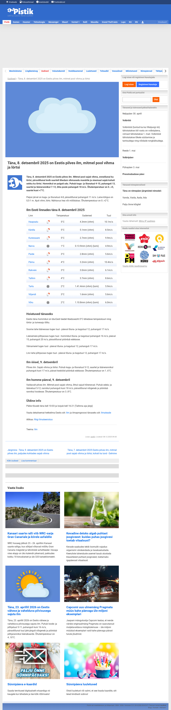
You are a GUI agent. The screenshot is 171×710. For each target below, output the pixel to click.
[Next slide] (165, 71)
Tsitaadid (104, 71)
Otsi (156, 99)
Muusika (94, 22)
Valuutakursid (58, 71)
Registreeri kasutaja (148, 84)
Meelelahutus (15, 71)
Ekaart (65, 22)
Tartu (31, 286)
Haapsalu (33, 221)
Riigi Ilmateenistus (43, 419)
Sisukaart (162, 22)
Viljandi (32, 294)
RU (130, 22)
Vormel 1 (75, 22)
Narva (31, 246)
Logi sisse (129, 84)
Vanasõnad (117, 71)
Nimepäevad (146, 71)
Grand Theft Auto (110, 22)
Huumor (26, 22)
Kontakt (156, 708)
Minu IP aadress (147, 221)
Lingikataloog (31, 71)
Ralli (85, 22)
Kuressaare (34, 238)
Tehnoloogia (39, 22)
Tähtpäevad (161, 71)
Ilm (67, 412)
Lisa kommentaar (29, 461)
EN (136, 22)
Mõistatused (131, 71)
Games (16, 22)
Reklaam (163, 708)
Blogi (150, 708)
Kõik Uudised (12, 461)
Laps (123, 22)
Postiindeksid (58, 2)
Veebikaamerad (75, 71)
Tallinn (31, 278)
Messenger (53, 22)
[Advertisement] (85, 46)
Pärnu (31, 262)
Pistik (6, 22)
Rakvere (32, 270)
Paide (31, 254)
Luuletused (91, 71)
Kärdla (31, 230)
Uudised (45, 71)
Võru (30, 302)
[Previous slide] (5, 71)
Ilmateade (11, 2)
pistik (93, 437)
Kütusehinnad (26, 2)
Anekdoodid (42, 2)
